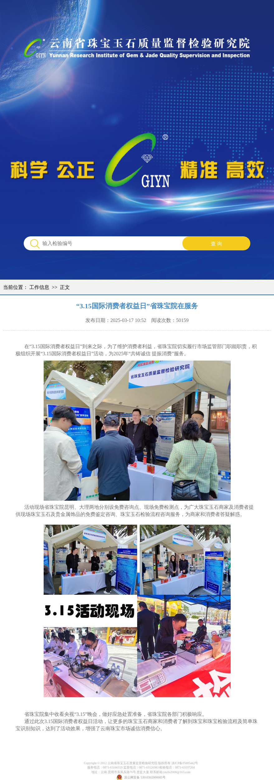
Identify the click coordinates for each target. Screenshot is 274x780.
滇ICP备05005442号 (184, 763)
